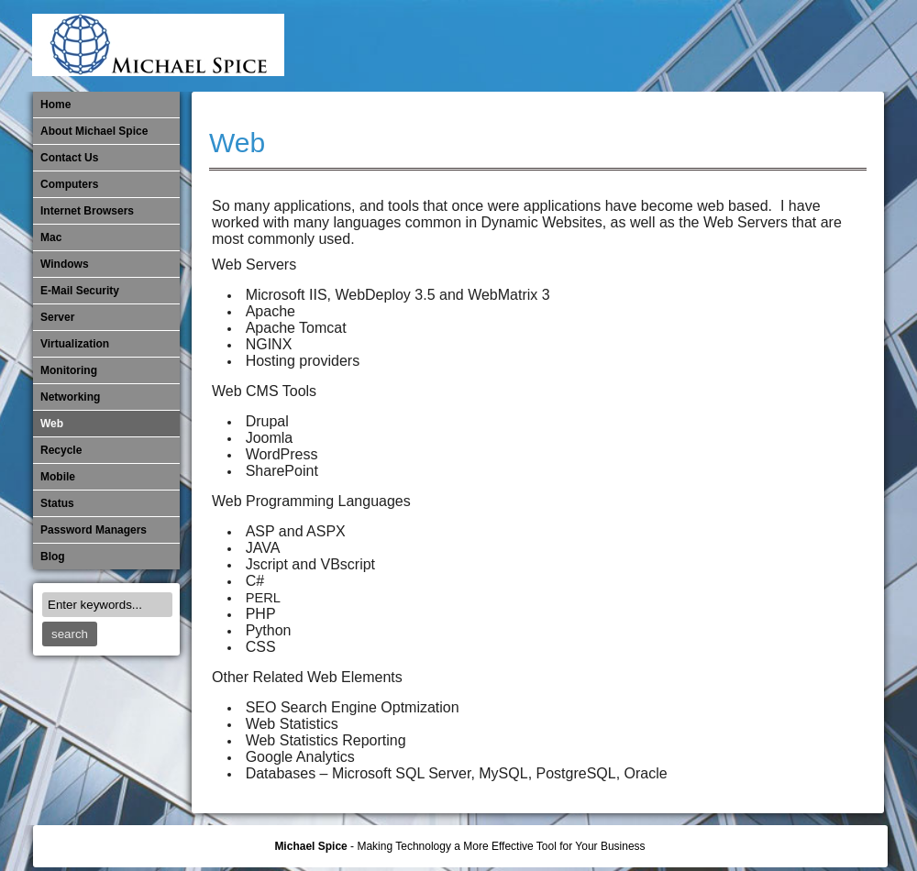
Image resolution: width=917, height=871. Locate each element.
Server (57, 317)
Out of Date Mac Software (775, 46)
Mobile (684, 46)
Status (57, 503)
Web (237, 142)
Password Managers (835, 46)
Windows (64, 264)
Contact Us (69, 157)
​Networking (745, 46)
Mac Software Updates (624, 46)
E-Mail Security (563, 46)
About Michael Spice (94, 131)
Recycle (61, 450)
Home (55, 104)
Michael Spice (310, 846)
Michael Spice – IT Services (654, 46)
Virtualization (74, 343)
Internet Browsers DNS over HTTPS (593, 46)
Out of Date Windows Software (805, 46)
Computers (69, 184)
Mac (50, 237)
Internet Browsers (87, 210)
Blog (52, 556)
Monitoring (714, 46)
